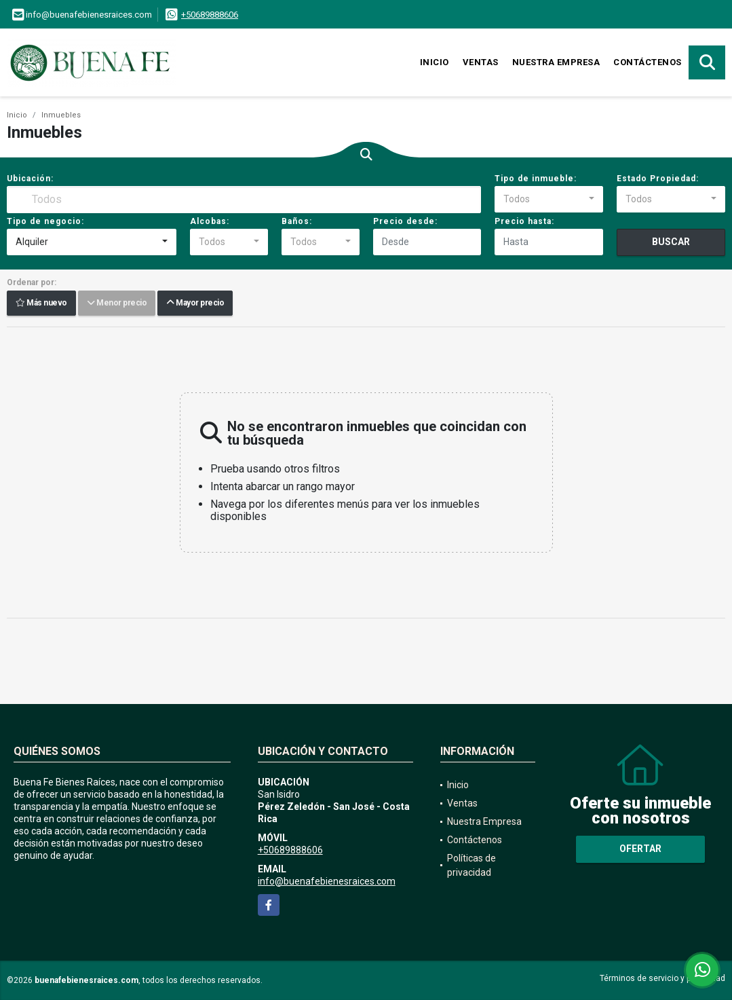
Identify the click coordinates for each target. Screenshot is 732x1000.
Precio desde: (405, 221)
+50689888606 (209, 15)
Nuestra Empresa (556, 62)
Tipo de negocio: (45, 221)
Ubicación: (30, 178)
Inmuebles (61, 115)
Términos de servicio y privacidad (662, 978)
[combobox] (549, 199)
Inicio (434, 62)
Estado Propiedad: (658, 178)
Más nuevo (41, 303)
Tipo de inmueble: (536, 178)
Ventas (481, 62)
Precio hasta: (524, 221)
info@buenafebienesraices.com (327, 881)
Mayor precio (195, 303)
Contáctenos (647, 62)
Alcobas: (209, 221)
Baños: (297, 221)
